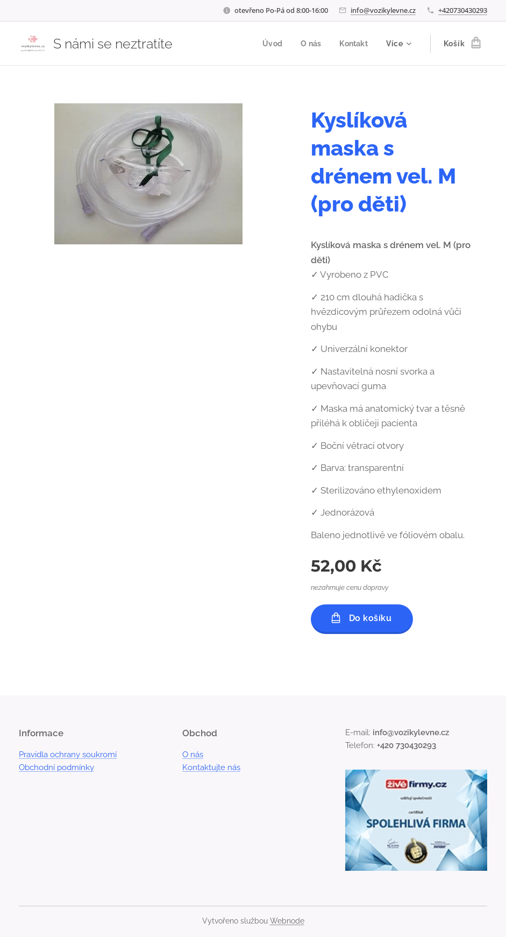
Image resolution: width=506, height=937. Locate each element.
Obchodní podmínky (56, 767)
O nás (192, 754)
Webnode (287, 921)
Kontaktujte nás (211, 767)
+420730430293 (462, 10)
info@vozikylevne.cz (383, 10)
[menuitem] (269, 43)
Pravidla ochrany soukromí (68, 754)
